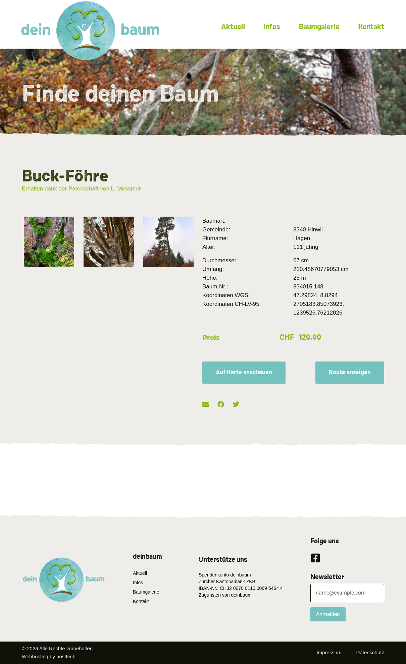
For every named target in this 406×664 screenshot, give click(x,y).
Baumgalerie (319, 27)
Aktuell (233, 27)
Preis (211, 337)
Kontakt (371, 27)
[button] (205, 404)
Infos (271, 27)
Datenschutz (370, 652)
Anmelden (328, 614)
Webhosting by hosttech (48, 656)
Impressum (328, 652)
